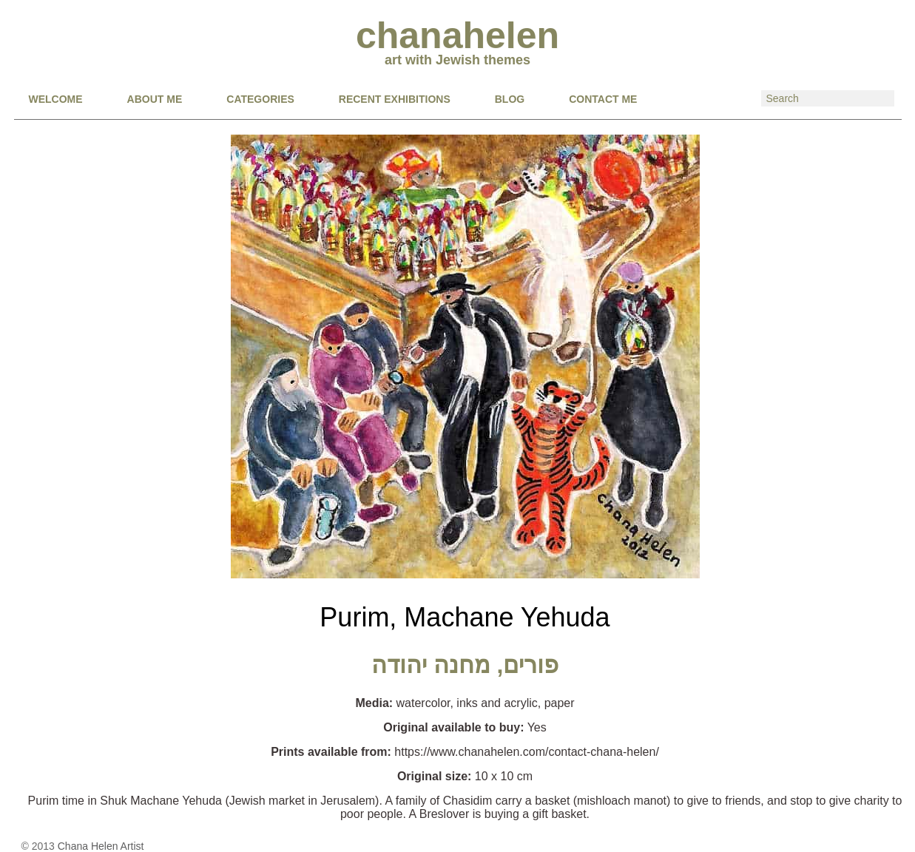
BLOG (509, 99)
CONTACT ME (603, 99)
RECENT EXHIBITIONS (394, 99)
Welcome (56, 99)
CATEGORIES (260, 99)
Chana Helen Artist (101, 846)
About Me (155, 99)
